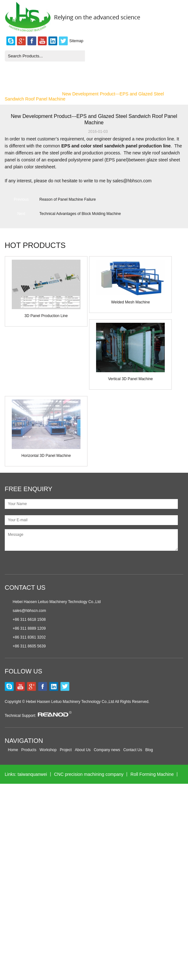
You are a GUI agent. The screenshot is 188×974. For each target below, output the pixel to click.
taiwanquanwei (32, 774)
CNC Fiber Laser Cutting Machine (120, 907)
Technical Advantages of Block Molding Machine (80, 213)
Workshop (48, 750)
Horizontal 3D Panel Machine (46, 455)
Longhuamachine (113, 812)
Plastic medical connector (30, 888)
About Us (82, 750)
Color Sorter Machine (133, 793)
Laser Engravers (121, 945)
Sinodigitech (17, 945)
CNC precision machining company (89, 774)
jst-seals (44, 945)
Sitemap (76, 41)
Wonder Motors (74, 869)
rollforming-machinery (59, 831)
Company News (40, 93)
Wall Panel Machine (136, 850)
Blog (149, 750)
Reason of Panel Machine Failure (67, 199)
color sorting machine (79, 926)
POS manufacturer (57, 793)
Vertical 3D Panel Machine (130, 379)
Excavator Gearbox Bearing (143, 869)
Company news (107, 750)
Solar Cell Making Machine (140, 888)
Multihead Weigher (91, 850)
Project (66, 750)
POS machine (18, 793)
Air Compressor (102, 831)
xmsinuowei (95, 888)
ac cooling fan (138, 926)
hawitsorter (94, 793)
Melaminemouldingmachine (62, 812)
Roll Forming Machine (152, 774)
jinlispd (168, 907)
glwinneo (43, 869)
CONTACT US (25, 587)
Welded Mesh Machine (130, 302)
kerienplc (71, 907)
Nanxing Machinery (47, 850)
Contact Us (132, 750)
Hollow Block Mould (78, 945)
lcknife (102, 869)
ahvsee (69, 888)
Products (28, 750)
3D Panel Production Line (46, 316)
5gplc (113, 926)
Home (11, 93)
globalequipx (17, 926)
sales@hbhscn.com (29, 610)
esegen (44, 926)
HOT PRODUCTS (35, 245)
